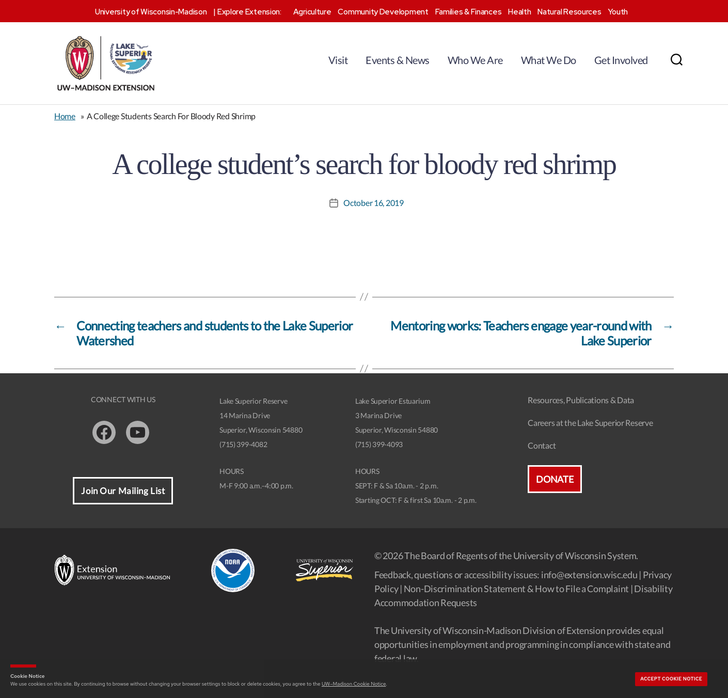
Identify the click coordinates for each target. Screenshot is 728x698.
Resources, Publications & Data (581, 400)
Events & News (398, 60)
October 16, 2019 (373, 203)
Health (519, 12)
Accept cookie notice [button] (671, 679)
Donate (554, 479)
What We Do (548, 60)
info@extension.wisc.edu (589, 574)
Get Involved (621, 60)
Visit (338, 60)
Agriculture (312, 12)
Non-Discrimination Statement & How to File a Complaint (516, 588)
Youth (618, 12)
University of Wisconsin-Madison (151, 12)
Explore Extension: (249, 12)
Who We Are (475, 60)
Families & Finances (468, 12)
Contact (542, 445)
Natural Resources (569, 12)
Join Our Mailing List (123, 490)
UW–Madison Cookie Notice (354, 683)
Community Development (383, 12)
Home (64, 116)
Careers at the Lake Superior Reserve (590, 422)
